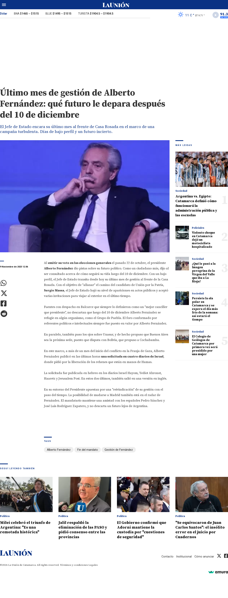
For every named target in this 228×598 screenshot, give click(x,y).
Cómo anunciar (204, 556)
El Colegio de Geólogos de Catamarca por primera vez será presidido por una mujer (205, 346)
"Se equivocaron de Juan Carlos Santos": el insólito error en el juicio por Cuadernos (201, 530)
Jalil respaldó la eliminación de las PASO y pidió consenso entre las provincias (83, 530)
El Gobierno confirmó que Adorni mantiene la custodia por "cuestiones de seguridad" (143, 530)
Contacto (167, 556)
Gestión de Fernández (119, 450)
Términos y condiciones (74, 565)
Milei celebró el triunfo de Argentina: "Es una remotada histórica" (24, 527)
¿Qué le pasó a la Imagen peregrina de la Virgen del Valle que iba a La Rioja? (204, 273)
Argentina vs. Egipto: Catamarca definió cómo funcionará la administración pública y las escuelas (196, 206)
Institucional (184, 556)
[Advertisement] (114, 50)
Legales (93, 565)
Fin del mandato (87, 450)
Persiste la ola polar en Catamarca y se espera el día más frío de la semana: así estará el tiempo (205, 309)
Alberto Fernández (59, 450)
